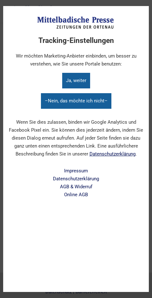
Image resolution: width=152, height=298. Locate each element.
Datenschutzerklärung (112, 154)
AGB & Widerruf (76, 187)
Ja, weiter (76, 80)
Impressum (76, 171)
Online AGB (76, 195)
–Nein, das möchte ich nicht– (76, 101)
